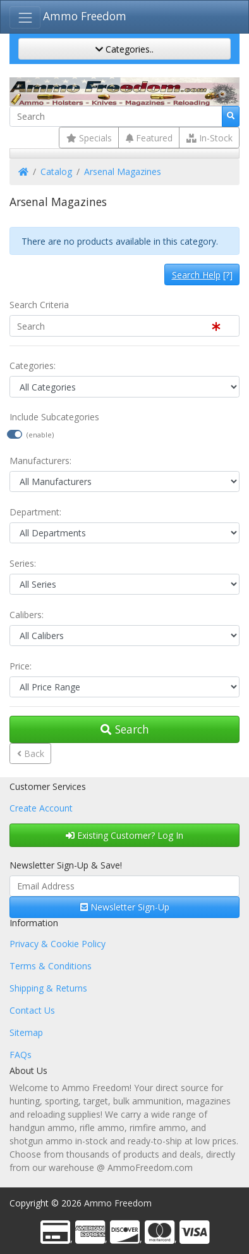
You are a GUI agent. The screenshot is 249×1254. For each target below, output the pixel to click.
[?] (202, 275)
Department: (35, 512)
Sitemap (26, 1032)
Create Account (41, 808)
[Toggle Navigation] (24, 17)
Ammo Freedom (84, 15)
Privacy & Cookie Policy (57, 944)
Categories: (32, 365)
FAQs (20, 1055)
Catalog (56, 171)
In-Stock (209, 138)
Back (30, 753)
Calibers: (26, 615)
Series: (22, 563)
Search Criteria (39, 305)
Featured (149, 138)
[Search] (115, 116)
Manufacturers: (40, 461)
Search (124, 729)
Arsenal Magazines (122, 171)
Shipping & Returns (48, 988)
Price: (20, 666)
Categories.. (124, 49)
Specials (89, 138)
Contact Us (32, 1010)
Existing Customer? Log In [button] (124, 835)
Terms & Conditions (50, 966)
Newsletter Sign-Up (124, 907)
